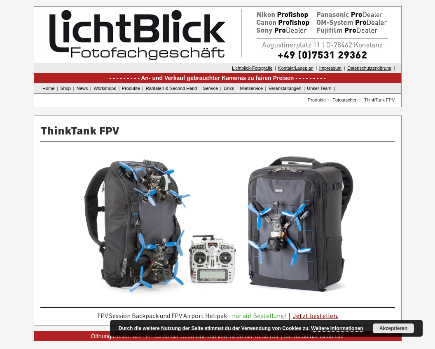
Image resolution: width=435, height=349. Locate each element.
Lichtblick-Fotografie (252, 68)
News (82, 88)
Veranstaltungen (285, 88)
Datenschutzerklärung (369, 68)
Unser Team (319, 88)
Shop (65, 88)
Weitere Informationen (337, 328)
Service (210, 88)
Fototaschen (345, 99)
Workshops (105, 88)
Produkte (131, 88)
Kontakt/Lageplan (295, 68)
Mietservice (251, 88)
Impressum (330, 68)
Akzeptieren (393, 328)
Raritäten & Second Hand (171, 88)
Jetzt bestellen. (315, 315)
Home (48, 88)
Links (229, 88)
